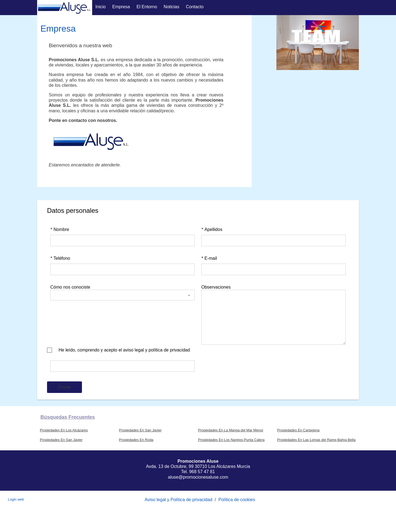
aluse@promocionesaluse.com (198, 477)
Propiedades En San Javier (140, 430)
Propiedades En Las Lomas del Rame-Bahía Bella (316, 440)
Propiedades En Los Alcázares (64, 430)
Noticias (171, 6)
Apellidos (211, 229)
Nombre (59, 229)
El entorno (146, 6)
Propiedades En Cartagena (298, 430)
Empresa (121, 6)
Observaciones (216, 287)
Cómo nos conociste (70, 287)
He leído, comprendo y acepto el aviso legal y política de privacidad (124, 350)
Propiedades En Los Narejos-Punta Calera (231, 440)
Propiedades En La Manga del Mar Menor (230, 430)
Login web (16, 499)
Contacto (195, 6)
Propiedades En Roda (136, 440)
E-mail (209, 258)
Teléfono (60, 258)
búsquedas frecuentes (67, 417)
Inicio (100, 6)
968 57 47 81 (202, 471)
